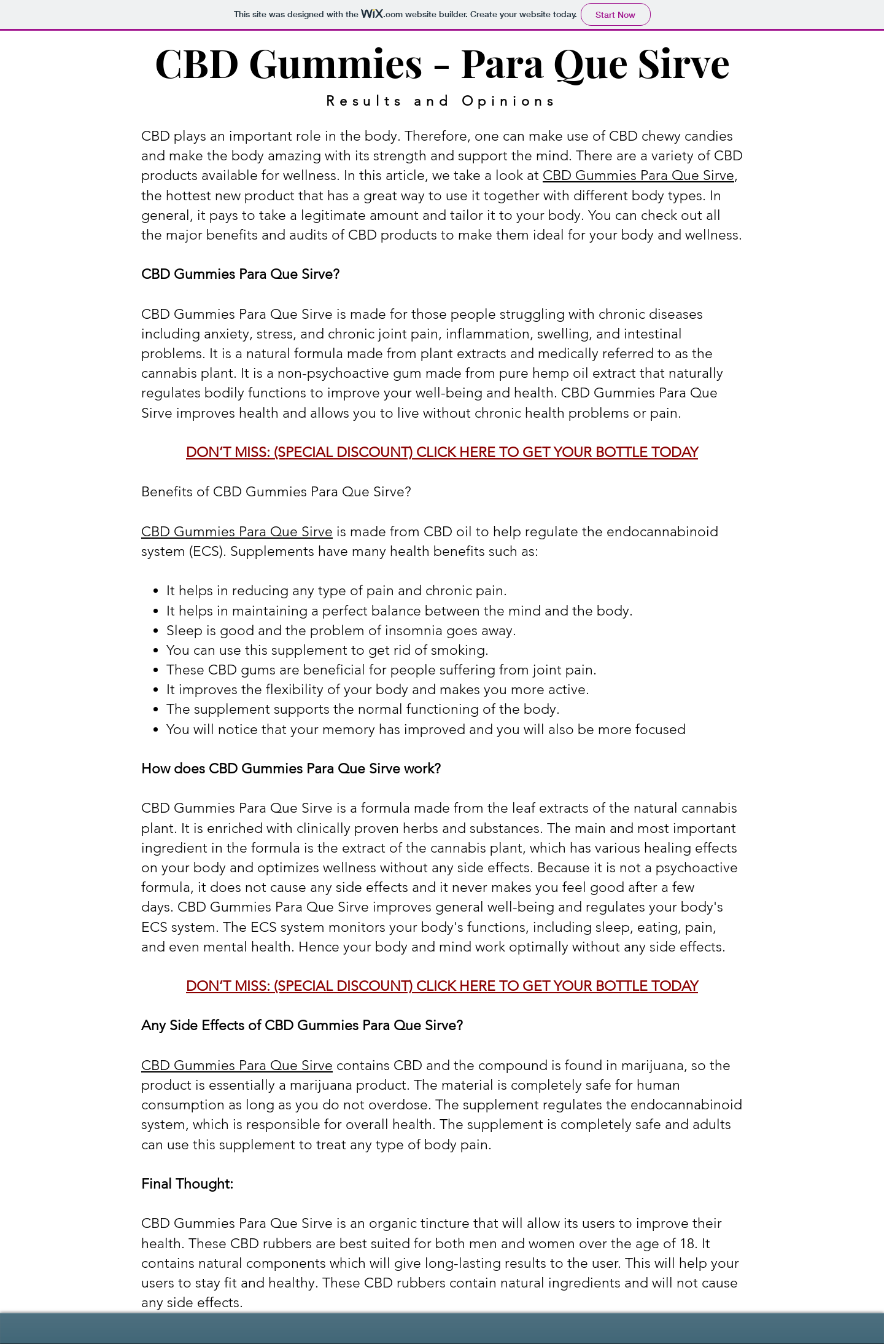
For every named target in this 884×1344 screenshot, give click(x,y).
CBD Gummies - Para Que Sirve (442, 62)
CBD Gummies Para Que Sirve (638, 175)
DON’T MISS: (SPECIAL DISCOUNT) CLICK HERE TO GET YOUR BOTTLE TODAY (442, 452)
